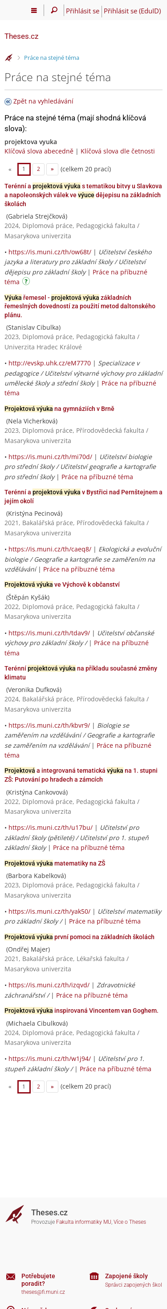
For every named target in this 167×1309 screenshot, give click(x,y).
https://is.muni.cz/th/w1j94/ (49, 1058)
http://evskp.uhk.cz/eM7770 (49, 363)
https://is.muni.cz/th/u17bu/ (50, 827)
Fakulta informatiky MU (83, 1222)
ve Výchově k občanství (62, 584)
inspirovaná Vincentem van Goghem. (81, 1010)
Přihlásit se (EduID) (132, 10)
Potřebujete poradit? (38, 1279)
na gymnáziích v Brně (59, 408)
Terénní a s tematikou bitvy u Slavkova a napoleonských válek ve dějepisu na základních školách (83, 194)
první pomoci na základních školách (79, 936)
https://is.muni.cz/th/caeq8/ (49, 549)
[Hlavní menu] (34, 10)
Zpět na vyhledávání (43, 101)
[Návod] (27, 282)
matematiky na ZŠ (54, 863)
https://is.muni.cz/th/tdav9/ (49, 633)
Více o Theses (130, 1222)
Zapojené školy (126, 1276)
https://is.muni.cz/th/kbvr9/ (49, 725)
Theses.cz (21, 36)
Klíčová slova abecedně (38, 151)
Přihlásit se (82, 10)
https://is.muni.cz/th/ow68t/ (49, 252)
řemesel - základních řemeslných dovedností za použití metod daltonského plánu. (79, 306)
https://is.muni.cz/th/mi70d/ (50, 456)
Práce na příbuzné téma (97, 476)
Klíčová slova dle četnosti (118, 151)
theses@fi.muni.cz (43, 1292)
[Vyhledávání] (54, 10)
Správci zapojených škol (133, 1285)
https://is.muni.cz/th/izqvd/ (49, 985)
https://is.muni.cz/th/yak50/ (49, 911)
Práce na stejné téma (51, 58)
